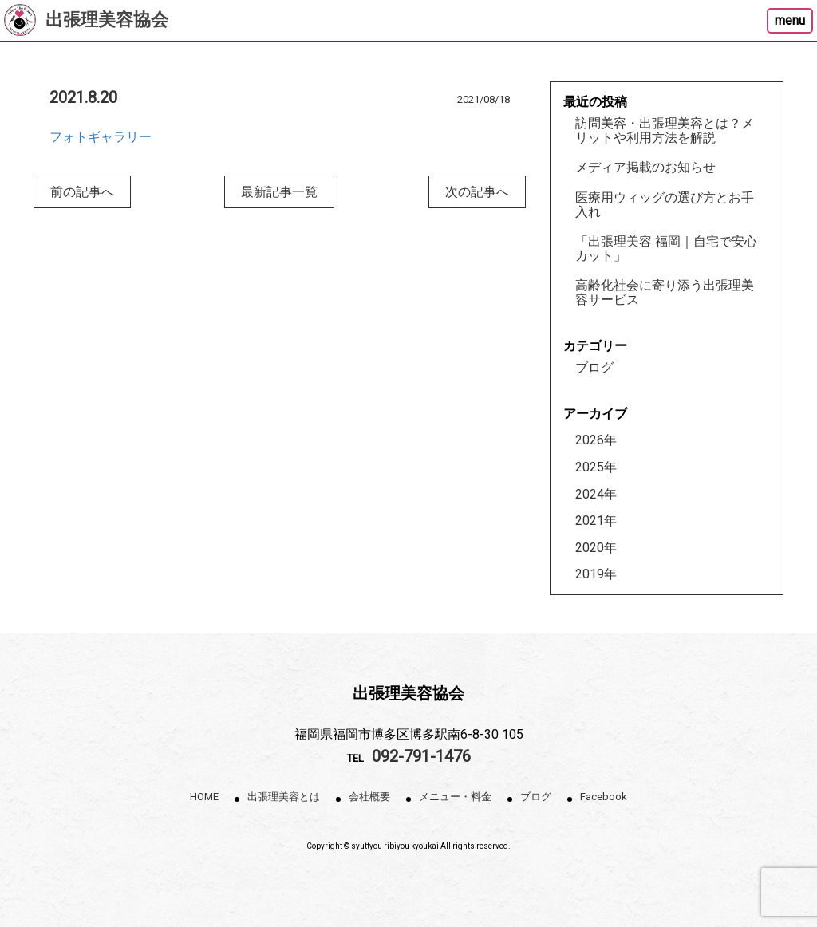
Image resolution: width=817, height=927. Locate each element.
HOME (204, 797)
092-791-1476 (421, 756)
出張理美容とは (283, 797)
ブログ (594, 367)
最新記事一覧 (279, 191)
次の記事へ (477, 191)
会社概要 (369, 797)
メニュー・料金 (455, 797)
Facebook (603, 797)
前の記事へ (82, 191)
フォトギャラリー (100, 136)
